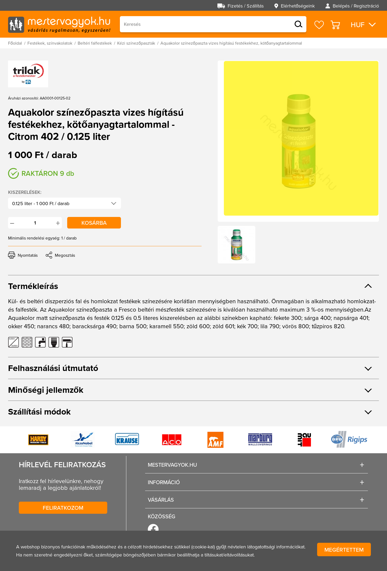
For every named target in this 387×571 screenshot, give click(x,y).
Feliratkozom (63, 508)
